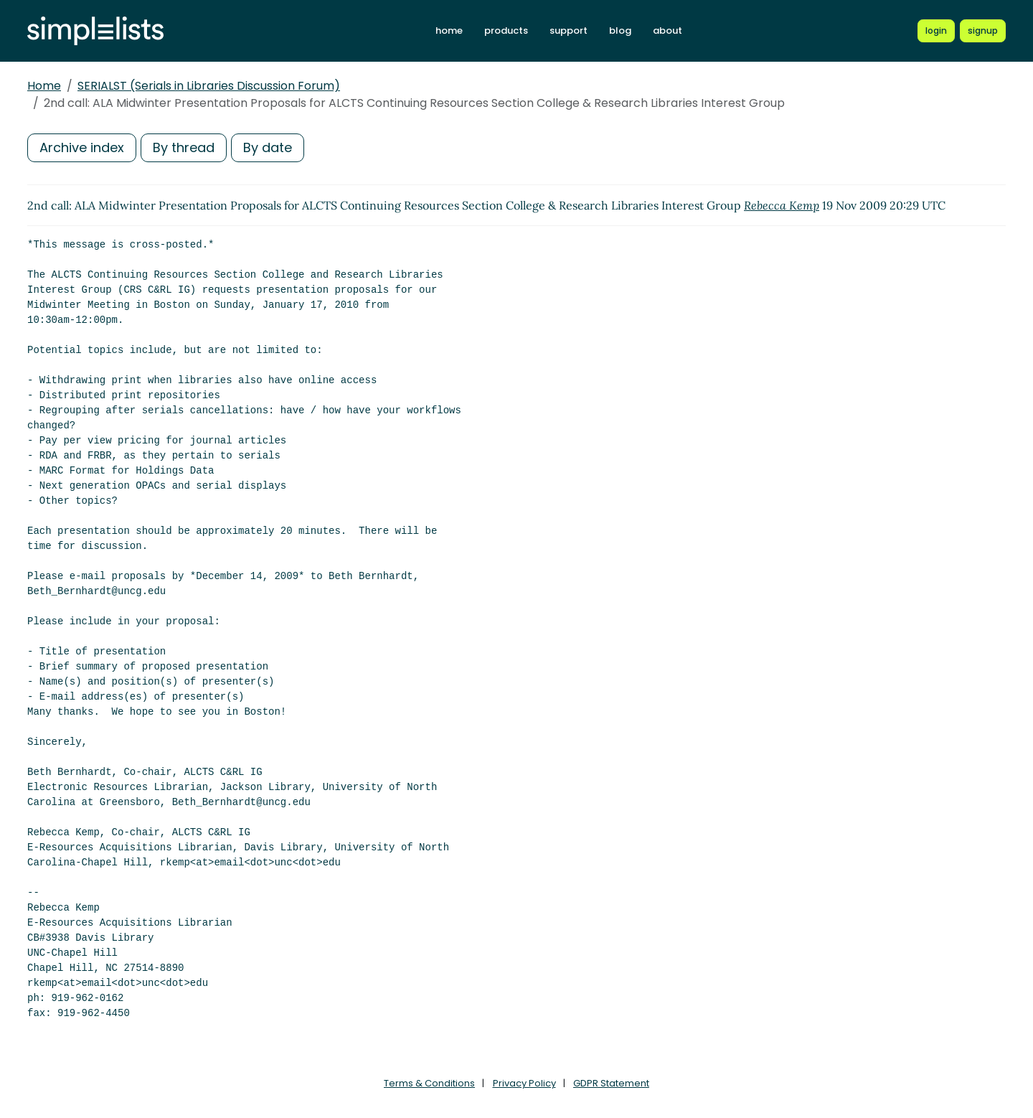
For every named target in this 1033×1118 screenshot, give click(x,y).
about (667, 30)
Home (44, 85)
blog (620, 30)
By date (267, 147)
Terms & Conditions (429, 1083)
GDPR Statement (611, 1083)
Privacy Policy (524, 1083)
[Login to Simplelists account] (936, 30)
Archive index (81, 147)
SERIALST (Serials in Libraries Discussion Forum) (208, 85)
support (568, 30)
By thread (183, 147)
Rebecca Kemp (781, 205)
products (506, 30)
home (449, 30)
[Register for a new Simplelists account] (983, 30)
